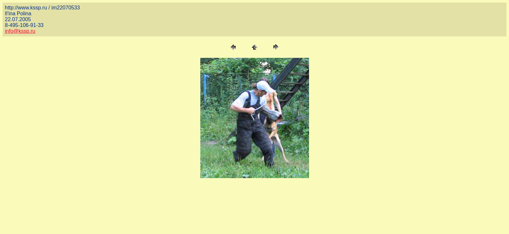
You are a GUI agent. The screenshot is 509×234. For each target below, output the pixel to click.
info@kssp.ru (20, 31)
